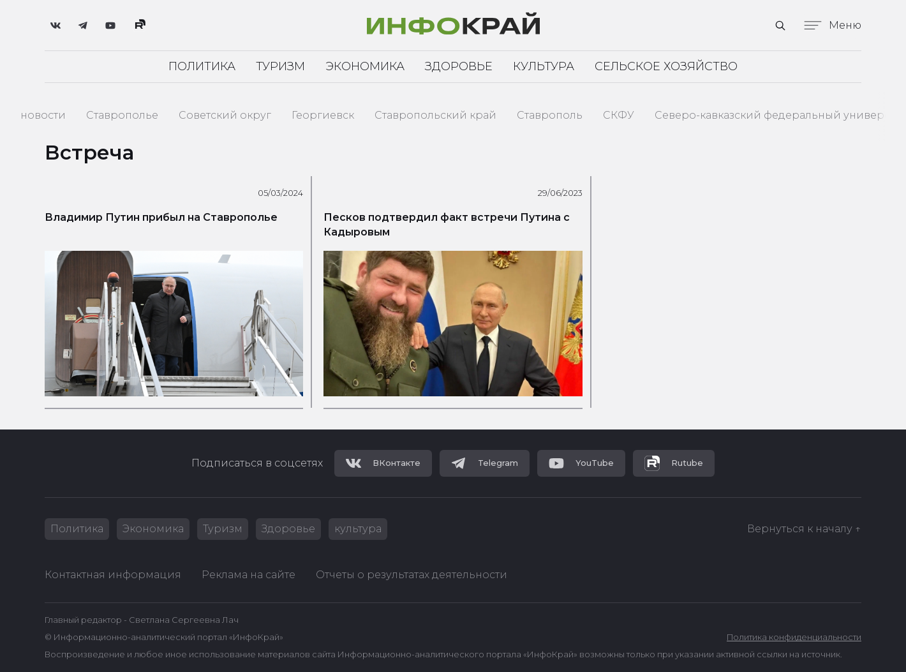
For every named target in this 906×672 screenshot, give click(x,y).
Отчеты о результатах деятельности (411, 575)
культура (358, 529)
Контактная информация (113, 575)
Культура (543, 66)
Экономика (365, 66)
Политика (201, 66)
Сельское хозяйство (666, 66)
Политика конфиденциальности (794, 637)
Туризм (280, 66)
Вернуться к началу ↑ (804, 529)
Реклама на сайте (248, 575)
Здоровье (459, 66)
